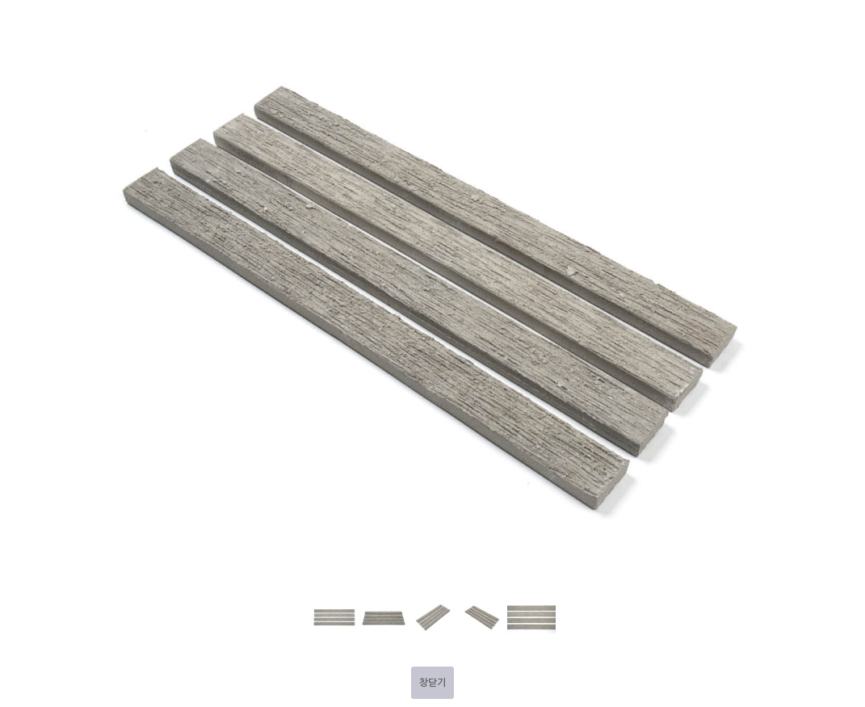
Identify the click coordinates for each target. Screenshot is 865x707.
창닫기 (432, 683)
